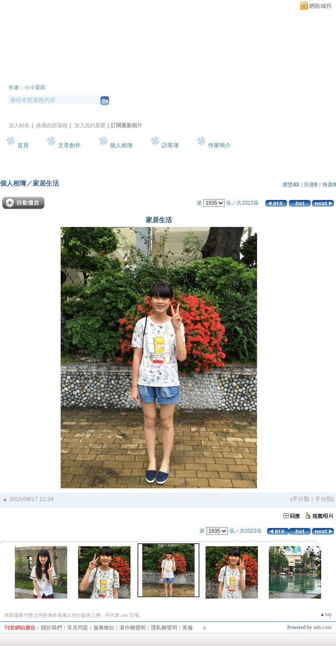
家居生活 (46, 183)
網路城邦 (320, 6)
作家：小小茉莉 (27, 88)
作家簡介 (219, 145)
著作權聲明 (133, 628)
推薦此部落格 (52, 125)
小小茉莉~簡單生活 (64, 75)
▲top (326, 614)
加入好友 (19, 125)
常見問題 (77, 628)
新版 (160, 75)
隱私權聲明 (164, 628)
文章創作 (69, 145)
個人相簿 (121, 145)
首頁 (23, 145)
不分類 (300, 499)
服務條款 (103, 628)
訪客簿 (170, 145)
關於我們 (51, 628)
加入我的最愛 (90, 125)
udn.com (322, 627)
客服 (187, 628)
